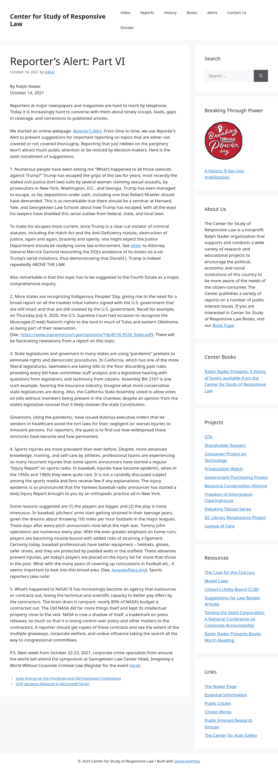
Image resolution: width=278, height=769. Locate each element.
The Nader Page (221, 686)
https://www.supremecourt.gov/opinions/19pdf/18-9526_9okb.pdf (86, 334)
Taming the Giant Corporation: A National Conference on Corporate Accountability (235, 619)
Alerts (212, 12)
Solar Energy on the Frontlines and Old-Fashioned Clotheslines (68, 678)
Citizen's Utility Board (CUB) (232, 589)
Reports (147, 12)
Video (125, 12)
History (170, 12)
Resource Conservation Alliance (236, 486)
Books (191, 12)
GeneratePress (187, 761)
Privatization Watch (224, 469)
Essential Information (226, 695)
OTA (209, 437)
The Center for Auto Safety (231, 735)
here (133, 665)
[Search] (261, 76)
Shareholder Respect (225, 445)
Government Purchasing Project (236, 477)
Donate (126, 27)
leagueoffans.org (129, 570)
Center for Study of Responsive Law (58, 20)
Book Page (223, 325)
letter (136, 245)
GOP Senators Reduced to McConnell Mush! (52, 683)
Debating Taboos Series (228, 509)
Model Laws (216, 581)
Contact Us (236, 12)
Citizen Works (218, 712)
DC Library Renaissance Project (235, 517)
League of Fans (220, 526)
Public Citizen (218, 703)
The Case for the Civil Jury (230, 572)
